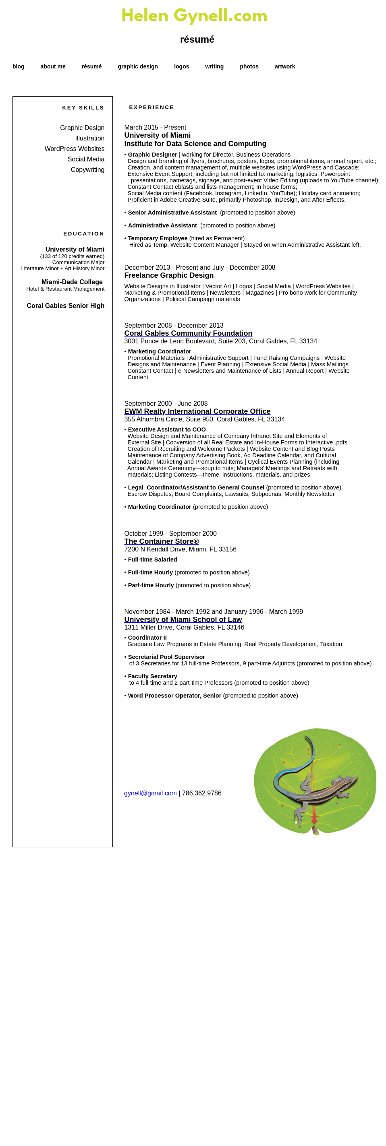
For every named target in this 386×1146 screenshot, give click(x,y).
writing (214, 66)
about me (53, 66)
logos (181, 66)
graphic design (138, 66)
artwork (285, 66)
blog (18, 66)
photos (249, 66)
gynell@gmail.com (150, 793)
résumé (92, 66)
